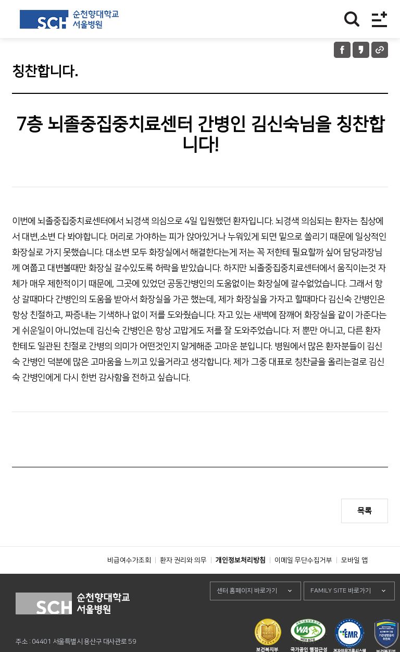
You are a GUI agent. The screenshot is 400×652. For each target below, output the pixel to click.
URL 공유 (379, 50)
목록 (364, 510)
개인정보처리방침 (241, 583)
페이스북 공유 (342, 50)
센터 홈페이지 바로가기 (247, 614)
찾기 (352, 19)
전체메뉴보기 (379, 19)
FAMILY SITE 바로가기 (340, 614)
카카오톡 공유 (361, 50)
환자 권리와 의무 (183, 583)
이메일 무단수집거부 (303, 583)
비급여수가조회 (129, 583)
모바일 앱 (354, 583)
